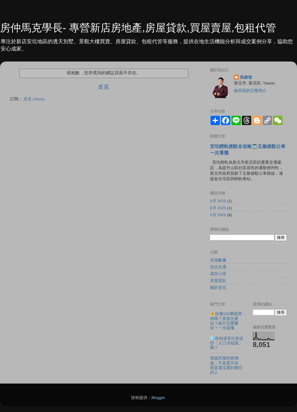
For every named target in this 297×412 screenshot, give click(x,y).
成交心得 (218, 274)
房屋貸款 (218, 281)
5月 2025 (218, 215)
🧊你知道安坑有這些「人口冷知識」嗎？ (226, 343)
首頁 (103, 87)
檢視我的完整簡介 (250, 90)
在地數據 (218, 260)
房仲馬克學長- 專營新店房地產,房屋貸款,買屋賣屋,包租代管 (138, 28)
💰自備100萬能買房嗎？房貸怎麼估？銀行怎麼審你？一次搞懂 (226, 321)
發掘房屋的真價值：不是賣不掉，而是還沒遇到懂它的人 (226, 365)
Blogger (158, 397)
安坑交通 (218, 267)
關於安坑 (218, 287)
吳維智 (246, 77)
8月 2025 (218, 208)
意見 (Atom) (33, 99)
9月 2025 (218, 201)
